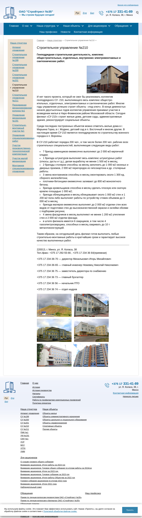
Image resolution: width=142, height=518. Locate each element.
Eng (85, 13)
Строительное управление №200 (19, 67)
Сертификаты (38, 380)
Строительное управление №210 (19, 88)
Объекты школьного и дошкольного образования (65, 403)
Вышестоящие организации (33, 494)
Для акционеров (97, 25)
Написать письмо (130, 380)
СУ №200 (25, 403)
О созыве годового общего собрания (37, 445)
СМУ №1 (24, 423)
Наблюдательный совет (31, 471)
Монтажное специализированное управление (23, 168)
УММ (23, 435)
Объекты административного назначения (61, 400)
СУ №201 (25, 407)
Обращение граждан (30, 487)
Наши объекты (71, 25)
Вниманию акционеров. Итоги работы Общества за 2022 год (48, 461)
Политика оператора (41, 387)
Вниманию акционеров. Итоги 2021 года (39, 468)
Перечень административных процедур (38, 491)
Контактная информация (88, 32)
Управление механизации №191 (19, 118)
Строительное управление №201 (19, 78)
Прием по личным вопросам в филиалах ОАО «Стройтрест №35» (50, 484)
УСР (22, 426)
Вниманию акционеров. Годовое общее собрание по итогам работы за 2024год (56, 452)
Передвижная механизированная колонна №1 (22, 108)
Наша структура (46, 25)
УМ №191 (25, 419)
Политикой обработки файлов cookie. (60, 511)
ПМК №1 (24, 416)
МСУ (23, 429)
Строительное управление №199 (19, 57)
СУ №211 (25, 413)
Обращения (121, 25)
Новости (65, 32)
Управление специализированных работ (23, 138)
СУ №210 (25, 410)
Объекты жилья (50, 397)
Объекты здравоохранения (55, 407)
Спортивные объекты (52, 410)
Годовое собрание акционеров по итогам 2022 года (44, 465)
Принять (130, 510)
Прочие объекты (50, 413)
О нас (25, 25)
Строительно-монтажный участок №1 (19, 128)
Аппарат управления (30, 397)
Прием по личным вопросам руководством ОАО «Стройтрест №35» (51, 481)
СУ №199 (25, 400)
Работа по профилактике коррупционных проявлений (56, 384)
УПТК (23, 432)
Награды (36, 377)
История (36, 371)
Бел (92, 13)
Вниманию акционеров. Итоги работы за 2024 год (43, 449)
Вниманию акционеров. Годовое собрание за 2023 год (45, 458)
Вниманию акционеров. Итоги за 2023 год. (40, 455)
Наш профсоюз (48, 32)
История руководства (42, 374)
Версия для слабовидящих (128, 5)
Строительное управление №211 (19, 98)
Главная (14, 25)
